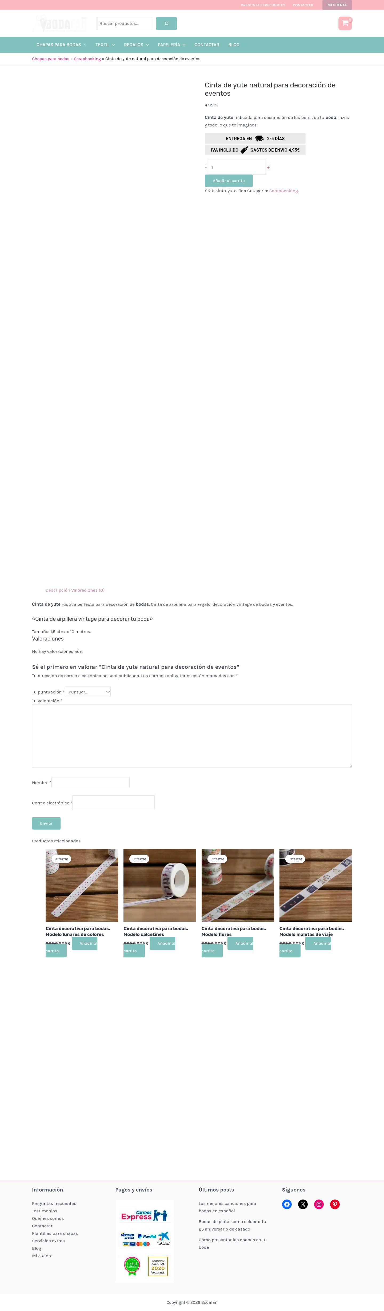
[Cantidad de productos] (237, 167)
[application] (83, 45)
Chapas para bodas (50, 58)
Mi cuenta (42, 1255)
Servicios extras (48, 1240)
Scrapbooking (87, 58)
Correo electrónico (52, 802)
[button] (337, 5)
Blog (36, 1248)
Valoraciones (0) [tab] (88, 590)
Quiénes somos (48, 1218)
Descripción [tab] (58, 590)
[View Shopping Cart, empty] (345, 23)
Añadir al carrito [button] (71, 947)
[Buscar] (166, 23)
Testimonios (44, 1210)
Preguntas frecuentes (263, 5)
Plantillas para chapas (55, 1233)
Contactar (303, 5)
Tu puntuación (48, 692)
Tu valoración (47, 700)
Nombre (41, 782)
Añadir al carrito (229, 180)
